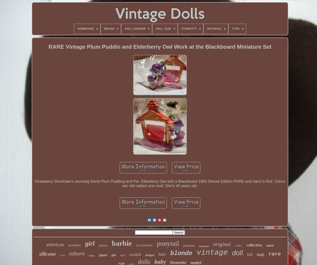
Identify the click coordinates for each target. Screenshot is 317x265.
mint (122, 255)
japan (103, 255)
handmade (204, 246)
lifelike (92, 256)
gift (113, 255)
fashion (103, 245)
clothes (238, 245)
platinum (188, 245)
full (250, 254)
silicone (47, 254)
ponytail (168, 243)
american (55, 244)
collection (254, 245)
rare (275, 254)
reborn (77, 253)
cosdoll (135, 254)
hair (162, 254)
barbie (122, 243)
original (222, 244)
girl (90, 243)
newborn (74, 245)
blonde (181, 253)
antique (149, 255)
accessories (144, 245)
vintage (212, 252)
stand (270, 245)
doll (237, 253)
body (260, 255)
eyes (62, 255)
